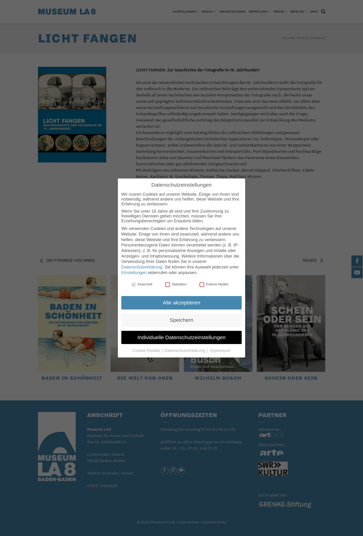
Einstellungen (134, 272)
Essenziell (141, 284)
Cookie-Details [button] (147, 350)
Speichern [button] (181, 320)
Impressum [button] (220, 350)
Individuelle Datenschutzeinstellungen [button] (182, 337)
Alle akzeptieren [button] (181, 303)
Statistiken (176, 284)
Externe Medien (214, 284)
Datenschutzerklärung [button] (185, 350)
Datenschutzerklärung (141, 267)
